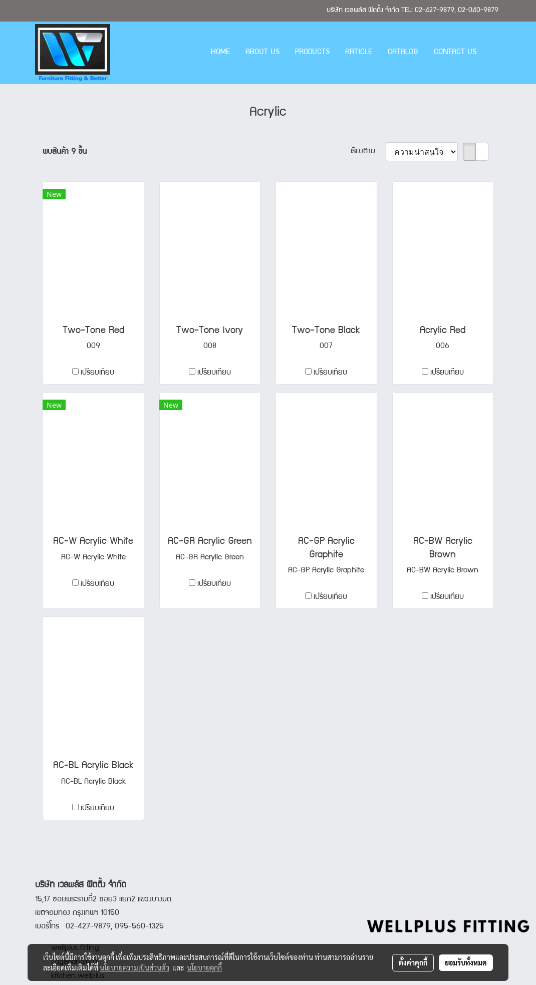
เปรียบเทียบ (97, 373)
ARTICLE (358, 52)
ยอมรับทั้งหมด (466, 962)
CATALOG (403, 52)
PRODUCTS (312, 52)
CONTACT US (455, 52)
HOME (220, 52)
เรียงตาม (368, 151)
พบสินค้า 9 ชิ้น (65, 152)
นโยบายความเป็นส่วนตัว (134, 967)
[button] (493, 53)
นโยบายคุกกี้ (204, 967)
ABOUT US (262, 52)
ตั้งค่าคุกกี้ (413, 962)
